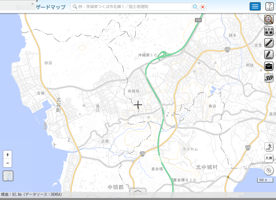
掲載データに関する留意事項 (30, 94)
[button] (7, 157)
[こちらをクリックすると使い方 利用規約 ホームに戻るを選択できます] (255, 6)
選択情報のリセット (59, 109)
